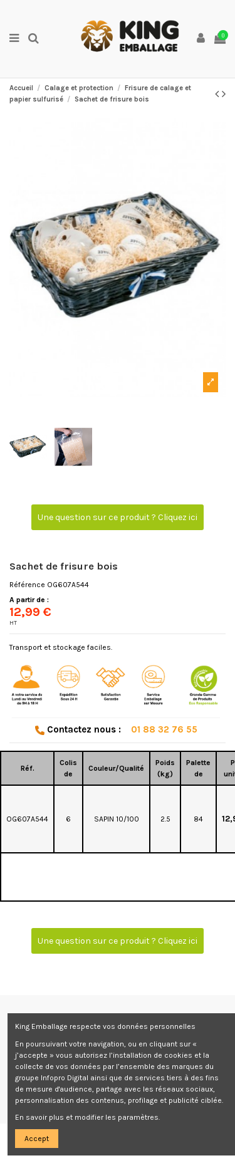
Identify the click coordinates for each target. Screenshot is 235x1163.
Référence (27, 584)
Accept (36, 1138)
